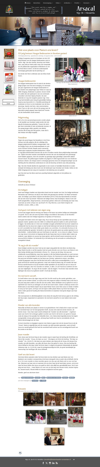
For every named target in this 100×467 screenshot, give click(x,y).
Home (28, 3)
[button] (7, 31)
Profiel (77, 3)
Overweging (48, 3)
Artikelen (68, 3)
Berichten (36, 3)
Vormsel (86, 3)
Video (58, 3)
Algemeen (29, 8)
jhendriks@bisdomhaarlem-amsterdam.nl (57, 459)
